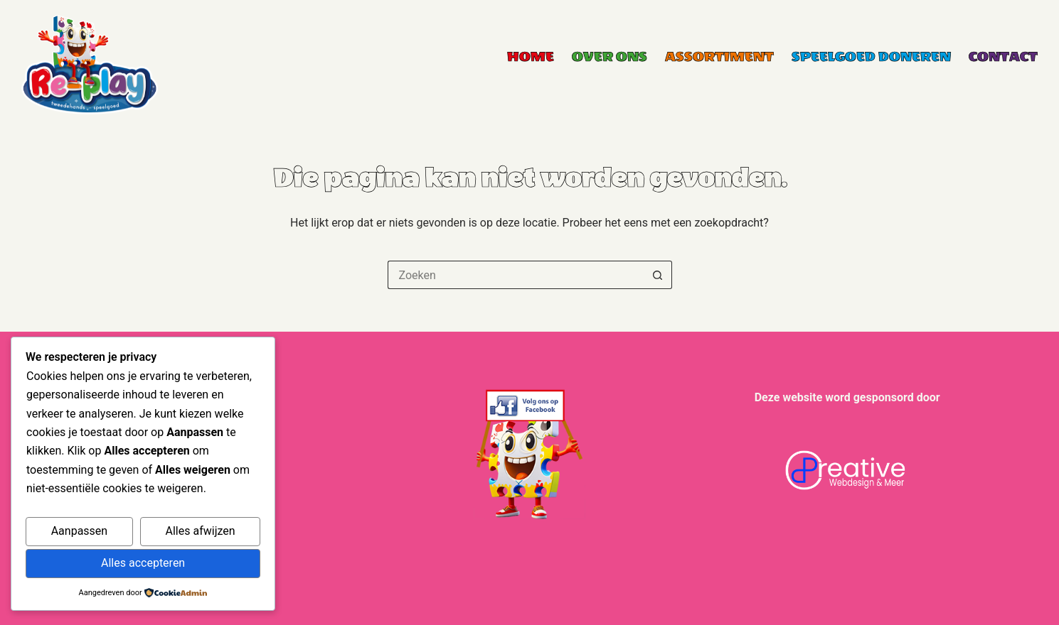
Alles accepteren (143, 563)
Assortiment (719, 57)
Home (530, 57)
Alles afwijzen (200, 531)
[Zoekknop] (658, 275)
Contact (1003, 57)
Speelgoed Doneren (871, 57)
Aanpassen (79, 531)
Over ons (609, 57)
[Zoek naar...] (516, 275)
